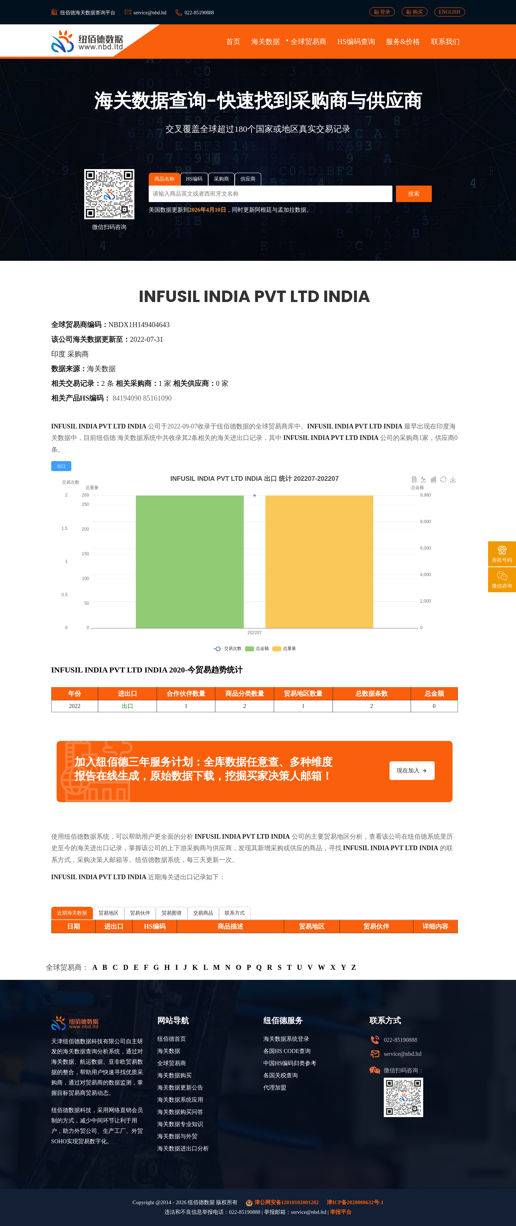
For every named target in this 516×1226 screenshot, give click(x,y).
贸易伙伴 (140, 913)
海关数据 (265, 42)
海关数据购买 (174, 1075)
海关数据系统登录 (286, 1039)
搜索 (414, 194)
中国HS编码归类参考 (289, 1063)
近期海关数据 (72, 913)
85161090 (157, 398)
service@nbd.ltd (150, 12)
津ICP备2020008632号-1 (355, 1202)
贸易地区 (109, 913)
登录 (382, 12)
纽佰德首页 (171, 1039)
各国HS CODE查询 (287, 1051)
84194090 (128, 398)
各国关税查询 (280, 1075)
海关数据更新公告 (180, 1087)
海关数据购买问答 (180, 1112)
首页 (233, 42)
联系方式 (235, 913)
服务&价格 (403, 42)
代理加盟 (274, 1087)
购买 (414, 12)
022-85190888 (199, 12)
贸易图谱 (172, 913)
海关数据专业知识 (180, 1124)
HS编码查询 (356, 42)
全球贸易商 (308, 42)
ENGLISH (449, 12)
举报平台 (341, 1212)
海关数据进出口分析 (183, 1148)
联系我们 (445, 42)
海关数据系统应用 (180, 1100)
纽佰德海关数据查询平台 (87, 12)
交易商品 (203, 913)
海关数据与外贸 (177, 1136)
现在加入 (412, 770)
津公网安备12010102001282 (282, 1202)
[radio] (61, 466)
